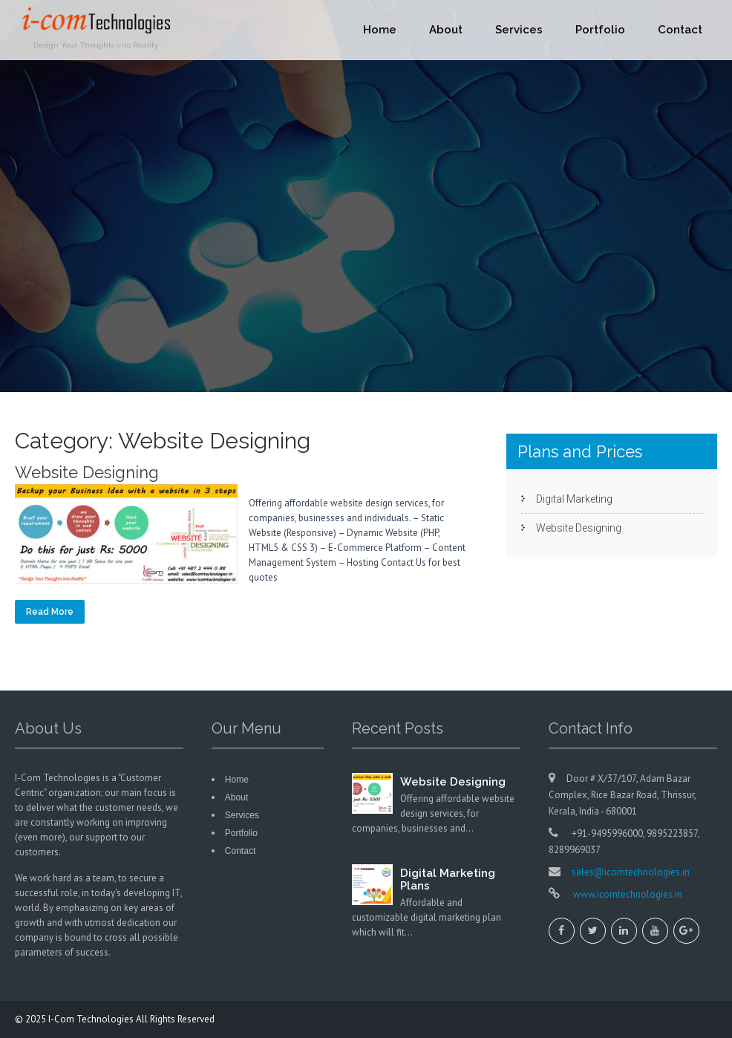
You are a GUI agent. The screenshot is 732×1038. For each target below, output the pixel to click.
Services (519, 29)
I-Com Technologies (92, 1019)
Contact (680, 29)
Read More (49, 612)
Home (379, 29)
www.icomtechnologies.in (626, 894)
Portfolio (600, 29)
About (446, 29)
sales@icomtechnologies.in (631, 872)
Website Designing (87, 472)
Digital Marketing (574, 499)
